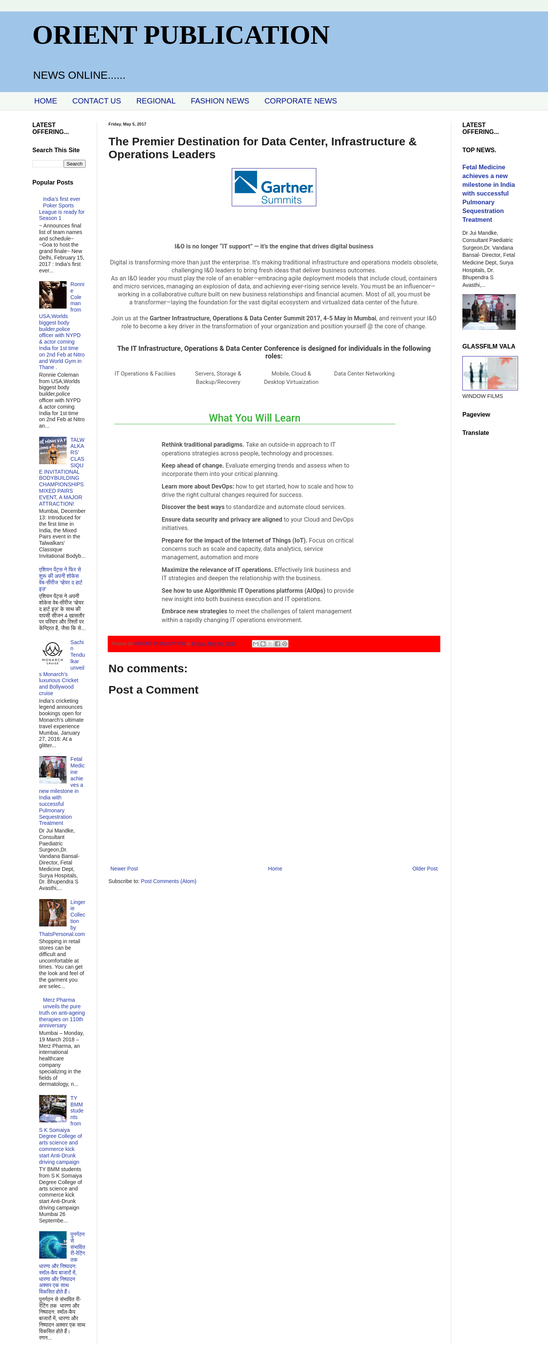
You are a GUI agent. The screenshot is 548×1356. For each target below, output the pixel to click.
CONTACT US (96, 101)
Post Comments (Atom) (168, 881)
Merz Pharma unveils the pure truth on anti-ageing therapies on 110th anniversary (62, 1012)
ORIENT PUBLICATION (181, 34)
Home (275, 869)
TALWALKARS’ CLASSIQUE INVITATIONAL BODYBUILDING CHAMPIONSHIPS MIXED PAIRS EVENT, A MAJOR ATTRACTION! (61, 472)
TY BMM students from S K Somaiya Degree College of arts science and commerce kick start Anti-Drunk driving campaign (61, 1130)
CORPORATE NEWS (300, 101)
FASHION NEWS (220, 101)
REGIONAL (155, 101)
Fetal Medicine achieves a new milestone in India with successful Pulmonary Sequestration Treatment (62, 791)
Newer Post (124, 869)
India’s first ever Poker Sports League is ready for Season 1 (62, 208)
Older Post (425, 869)
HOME (45, 101)
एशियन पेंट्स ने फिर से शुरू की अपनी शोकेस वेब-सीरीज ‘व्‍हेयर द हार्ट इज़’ (61, 579)
